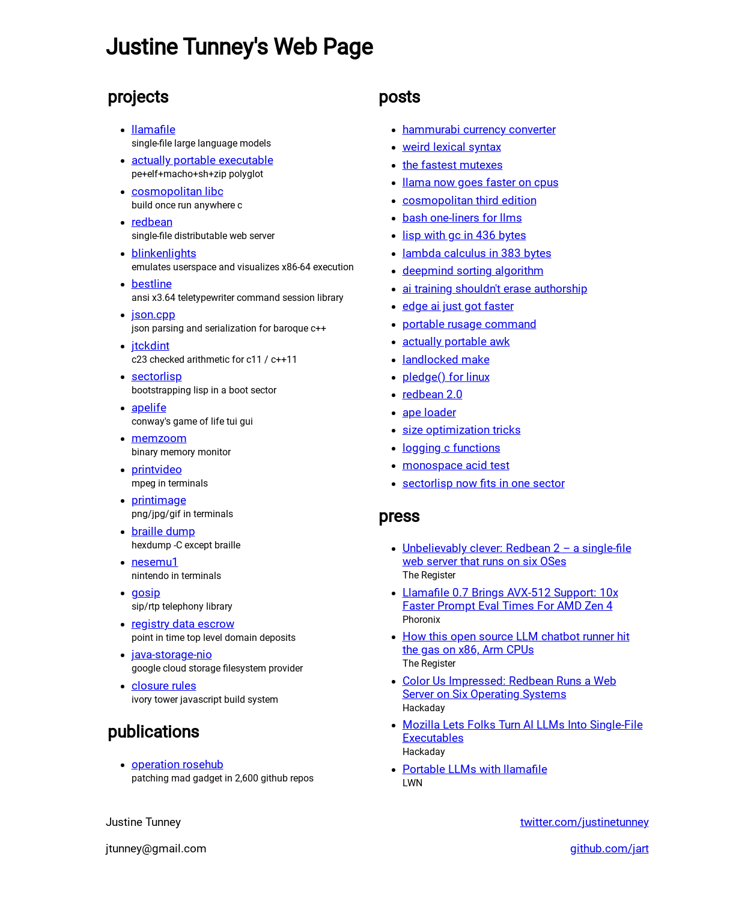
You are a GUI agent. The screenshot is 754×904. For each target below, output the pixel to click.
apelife (149, 407)
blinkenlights (164, 253)
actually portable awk (456, 341)
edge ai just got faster (458, 306)
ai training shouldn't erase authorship (495, 289)
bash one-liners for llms (462, 218)
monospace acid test (456, 465)
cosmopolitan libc (177, 191)
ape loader (429, 412)
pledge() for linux (446, 377)
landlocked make (446, 359)
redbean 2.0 (433, 394)
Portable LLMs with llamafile (475, 769)
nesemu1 (155, 562)
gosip (146, 592)
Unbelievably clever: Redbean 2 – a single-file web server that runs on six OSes (517, 555)
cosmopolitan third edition (470, 200)
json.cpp (153, 314)
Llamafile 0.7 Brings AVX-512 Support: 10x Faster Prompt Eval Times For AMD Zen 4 (510, 599)
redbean (152, 222)
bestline (152, 284)
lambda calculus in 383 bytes (477, 253)
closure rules (164, 686)
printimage (159, 500)
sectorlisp (157, 376)
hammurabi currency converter (479, 129)
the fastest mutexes (453, 165)
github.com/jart (609, 848)
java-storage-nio (172, 654)
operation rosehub (177, 764)
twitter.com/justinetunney (584, 822)
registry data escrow (183, 624)
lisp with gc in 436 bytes (464, 235)
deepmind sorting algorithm (473, 271)
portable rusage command (470, 324)
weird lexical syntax (452, 147)
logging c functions (451, 448)
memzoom (159, 438)
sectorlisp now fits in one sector (484, 483)
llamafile (153, 129)
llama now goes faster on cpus (481, 182)
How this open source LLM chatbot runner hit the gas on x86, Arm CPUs (516, 643)
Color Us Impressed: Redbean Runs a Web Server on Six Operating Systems (509, 688)
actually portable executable (202, 160)
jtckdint (150, 346)
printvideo (157, 469)
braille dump (163, 531)
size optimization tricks (462, 430)
